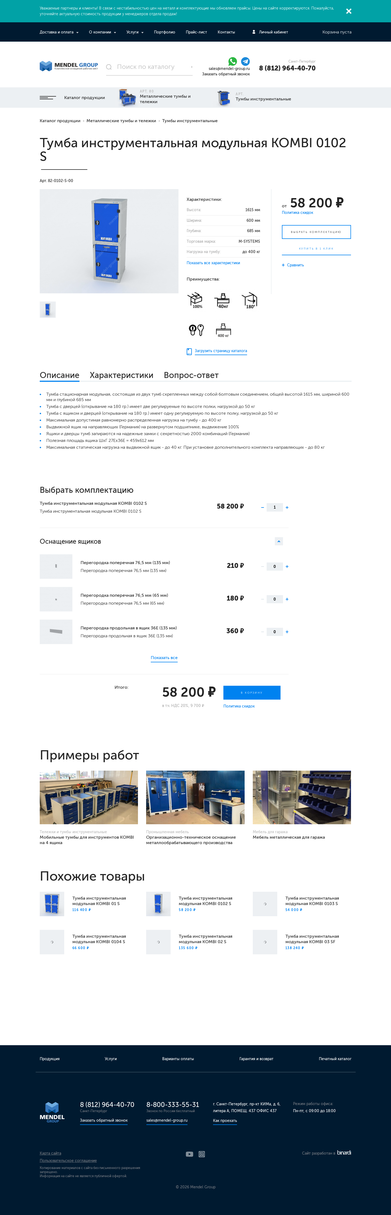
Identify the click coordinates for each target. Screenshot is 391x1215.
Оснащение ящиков (161, 541)
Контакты (226, 32)
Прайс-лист (196, 32)
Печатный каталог (335, 1059)
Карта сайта (50, 1153)
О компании (100, 32)
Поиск (192, 67)
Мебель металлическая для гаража (289, 837)
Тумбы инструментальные (190, 120)
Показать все (164, 657)
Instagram (202, 1154)
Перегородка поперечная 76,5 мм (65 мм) (124, 595)
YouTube (189, 1154)
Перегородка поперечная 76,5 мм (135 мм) (125, 562)
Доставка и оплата (57, 32)
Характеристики (121, 375)
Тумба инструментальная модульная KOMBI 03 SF (312, 939)
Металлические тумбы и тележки (121, 120)
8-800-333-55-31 (172, 1105)
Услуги (133, 32)
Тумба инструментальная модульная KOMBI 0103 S (312, 901)
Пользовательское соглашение (68, 1160)
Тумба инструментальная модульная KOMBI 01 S (99, 901)
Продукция (50, 1059)
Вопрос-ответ (191, 375)
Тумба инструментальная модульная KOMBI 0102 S (93, 503)
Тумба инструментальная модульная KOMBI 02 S (205, 939)
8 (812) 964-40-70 (287, 68)
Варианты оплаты (178, 1059)
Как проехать (225, 1120)
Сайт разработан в (326, 1153)
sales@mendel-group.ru (229, 68)
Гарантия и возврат (256, 1059)
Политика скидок (297, 212)
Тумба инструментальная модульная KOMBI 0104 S (99, 939)
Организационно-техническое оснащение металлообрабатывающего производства (191, 840)
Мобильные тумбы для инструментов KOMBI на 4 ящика (87, 840)
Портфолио (164, 32)
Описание (59, 375)
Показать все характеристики (213, 263)
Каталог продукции (72, 97)
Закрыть (349, 11)
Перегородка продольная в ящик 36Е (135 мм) (129, 627)
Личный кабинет (273, 32)
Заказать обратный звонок (226, 74)
